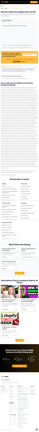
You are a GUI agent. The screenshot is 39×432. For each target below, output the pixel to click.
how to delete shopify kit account (23, 401)
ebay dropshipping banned (26, 208)
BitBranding (4, 257)
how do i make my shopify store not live (16, 8)
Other (11, 412)
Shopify (10, 389)
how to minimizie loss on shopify (23, 404)
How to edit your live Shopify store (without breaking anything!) (15, 78)
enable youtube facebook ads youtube (9, 209)
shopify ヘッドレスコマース (7, 186)
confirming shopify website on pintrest (9, 188)
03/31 (14, 416)
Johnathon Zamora (5, 309)
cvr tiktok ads (20, 427)
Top (36, 429)
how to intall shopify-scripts (22, 397)
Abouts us (31, 388)
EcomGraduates (24, 309)
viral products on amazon (6, 230)
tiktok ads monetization (25, 193)
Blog (10, 388)
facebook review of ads (6, 214)
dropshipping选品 (24, 210)
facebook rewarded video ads (7, 211)
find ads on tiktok (24, 198)
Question (6, 8)
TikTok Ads (11, 391)
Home (2, 8)
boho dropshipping (24, 215)
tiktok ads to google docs (26, 186)
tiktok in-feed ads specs (25, 191)
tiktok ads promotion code (22, 421)
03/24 (11, 424)
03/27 (14, 420)
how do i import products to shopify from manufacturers (22, 399)
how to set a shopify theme (22, 403)
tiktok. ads (19, 412)
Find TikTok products (30, 54)
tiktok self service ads (21, 415)
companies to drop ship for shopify (8, 195)
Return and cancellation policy (33, 394)
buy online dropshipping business (27, 205)
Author (10, 399)
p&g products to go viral (6, 225)
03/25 (14, 422)
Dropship (11, 394)
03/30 (11, 418)
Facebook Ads (11, 393)
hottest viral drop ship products (8, 232)
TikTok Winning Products (14, 2)
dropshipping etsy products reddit (27, 213)
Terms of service (33, 389)
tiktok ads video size (21, 425)
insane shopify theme (6, 197)
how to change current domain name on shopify (23, 409)
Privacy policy (32, 391)
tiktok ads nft (23, 196)
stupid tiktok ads (20, 410)
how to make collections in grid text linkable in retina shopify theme (23, 394)
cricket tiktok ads (20, 417)
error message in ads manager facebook (9, 216)
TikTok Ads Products (22, 2)
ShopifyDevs (4, 268)
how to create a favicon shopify (23, 406)
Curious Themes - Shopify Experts (27, 257)
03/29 (14, 418)
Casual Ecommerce (5, 335)
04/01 (11, 416)
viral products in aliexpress (7, 227)
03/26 (11, 422)
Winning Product (12, 396)
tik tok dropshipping (25, 218)
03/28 (11, 420)
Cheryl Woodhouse (7, 20)
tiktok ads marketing (25, 188)
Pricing (27, 2)
